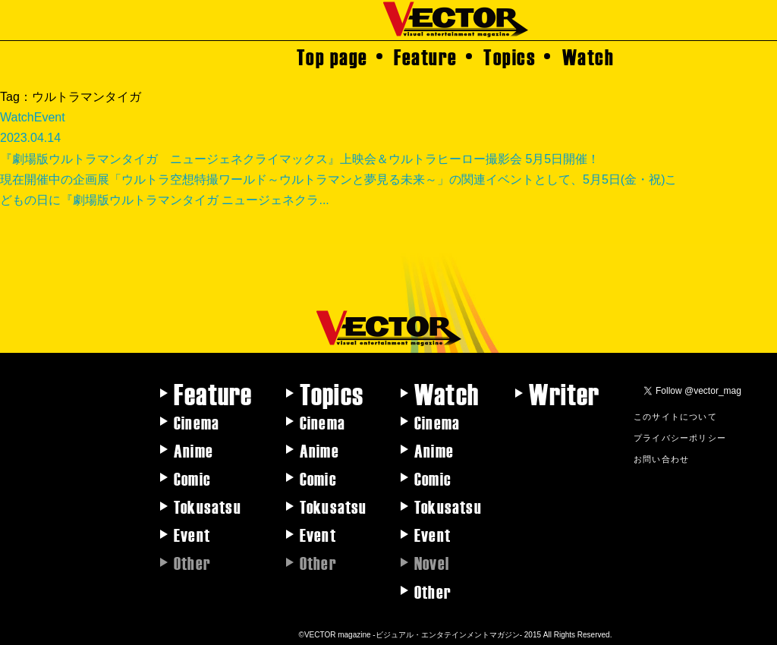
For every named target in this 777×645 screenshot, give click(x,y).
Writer (564, 393)
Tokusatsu (207, 506)
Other (432, 591)
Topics (509, 56)
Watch (588, 56)
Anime (193, 450)
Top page (332, 56)
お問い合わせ (661, 458)
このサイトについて (675, 415)
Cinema (196, 422)
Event (192, 534)
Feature (426, 56)
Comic (192, 478)
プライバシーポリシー (680, 437)
